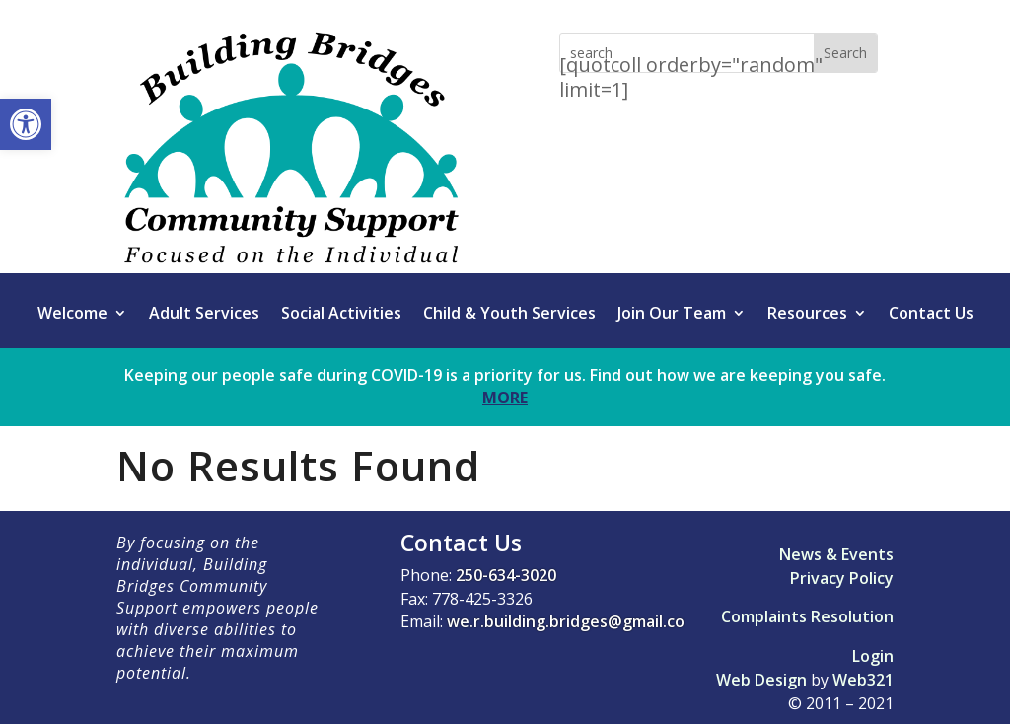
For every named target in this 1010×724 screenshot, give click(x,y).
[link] (25, 124)
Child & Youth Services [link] (509, 315)
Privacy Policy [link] (842, 578)
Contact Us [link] (931, 315)
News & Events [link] (836, 554)
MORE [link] (505, 397)
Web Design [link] (761, 679)
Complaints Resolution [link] (807, 616)
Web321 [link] (863, 679)
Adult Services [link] (204, 315)
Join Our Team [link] (671, 315)
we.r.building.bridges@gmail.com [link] (572, 621)
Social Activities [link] (341, 315)
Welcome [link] (72, 315)
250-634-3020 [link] (506, 575)
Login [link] (873, 656)
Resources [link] (807, 315)
